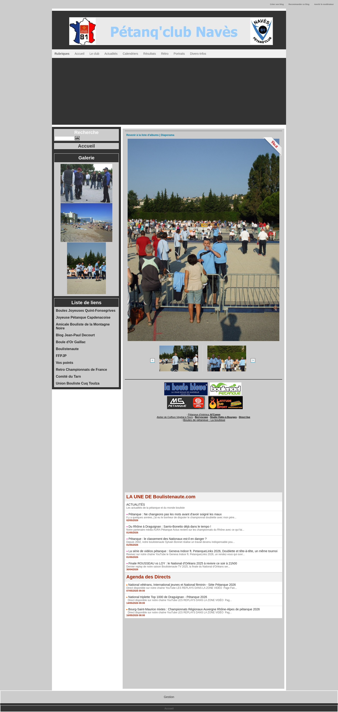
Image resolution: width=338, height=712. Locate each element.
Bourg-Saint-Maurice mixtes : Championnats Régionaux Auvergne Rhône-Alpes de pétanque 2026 (194, 609)
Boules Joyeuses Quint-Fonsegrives (86, 310)
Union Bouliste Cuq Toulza (77, 383)
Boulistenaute (67, 349)
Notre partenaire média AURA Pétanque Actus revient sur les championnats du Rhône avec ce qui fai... (185, 529)
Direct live (244, 417)
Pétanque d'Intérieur (204, 414)
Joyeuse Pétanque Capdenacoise (83, 317)
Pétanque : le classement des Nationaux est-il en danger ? (167, 539)
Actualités (111, 53)
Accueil (79, 53)
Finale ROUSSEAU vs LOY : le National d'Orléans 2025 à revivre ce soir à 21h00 (182, 563)
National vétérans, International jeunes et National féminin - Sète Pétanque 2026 (182, 584)
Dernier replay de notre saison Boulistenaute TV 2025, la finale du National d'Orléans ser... (178, 566)
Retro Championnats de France (81, 369)
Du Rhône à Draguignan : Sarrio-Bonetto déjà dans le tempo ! (169, 526)
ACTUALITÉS (135, 504)
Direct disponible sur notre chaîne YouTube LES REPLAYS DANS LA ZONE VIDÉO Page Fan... (181, 587)
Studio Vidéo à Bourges (223, 417)
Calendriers (130, 53)
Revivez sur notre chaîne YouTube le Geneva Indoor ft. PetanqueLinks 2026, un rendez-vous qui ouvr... (185, 554)
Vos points (64, 363)
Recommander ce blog (299, 4)
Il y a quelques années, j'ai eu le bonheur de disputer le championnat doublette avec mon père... (181, 517)
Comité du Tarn (68, 376)
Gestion (169, 697)
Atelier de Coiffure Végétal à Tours (175, 417)
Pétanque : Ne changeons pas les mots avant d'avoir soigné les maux (175, 514)
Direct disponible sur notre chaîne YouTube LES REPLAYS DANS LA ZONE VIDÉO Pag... (179, 600)
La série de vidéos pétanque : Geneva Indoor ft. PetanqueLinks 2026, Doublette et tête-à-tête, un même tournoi (202, 551)
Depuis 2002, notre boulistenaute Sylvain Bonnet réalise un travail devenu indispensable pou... (180, 542)
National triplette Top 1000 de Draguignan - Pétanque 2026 (167, 597)
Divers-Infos (198, 53)
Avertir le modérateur (324, 4)
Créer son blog (277, 4)
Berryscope (201, 417)
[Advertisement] (169, 90)
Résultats (149, 53)
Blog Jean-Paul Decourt (75, 335)
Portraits (179, 53)
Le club (94, 53)
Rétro (164, 53)
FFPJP (61, 356)
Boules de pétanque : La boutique (204, 420)
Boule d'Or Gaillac (71, 342)
